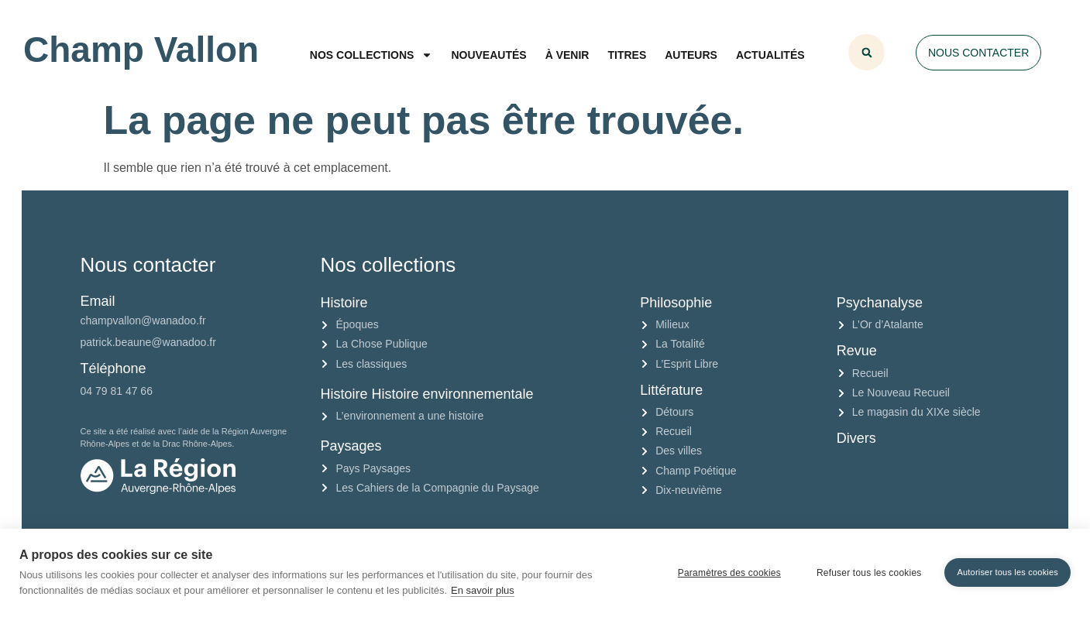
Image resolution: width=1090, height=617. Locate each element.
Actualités (770, 55)
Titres (626, 55)
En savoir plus (482, 590)
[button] (866, 52)
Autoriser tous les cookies (1007, 572)
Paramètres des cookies (729, 572)
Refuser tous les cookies (869, 572)
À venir (567, 55)
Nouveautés (488, 55)
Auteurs (691, 55)
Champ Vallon (141, 49)
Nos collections (371, 55)
